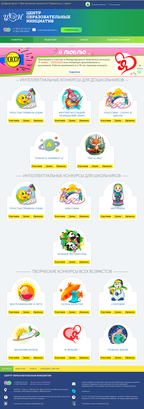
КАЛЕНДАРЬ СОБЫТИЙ (118, 40)
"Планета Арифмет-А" (49, 158)
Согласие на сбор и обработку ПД (95, 404)
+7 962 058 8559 (21, 31)
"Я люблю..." (72, 349)
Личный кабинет (99, 4)
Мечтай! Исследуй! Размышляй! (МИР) (72, 114)
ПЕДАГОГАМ (50, 40)
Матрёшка (118, 208)
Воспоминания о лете (26, 304)
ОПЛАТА (84, 40)
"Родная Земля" (117, 349)
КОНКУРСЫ (16, 40)
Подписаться (71, 30)
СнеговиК (118, 304)
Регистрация (114, 4)
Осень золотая (72, 304)
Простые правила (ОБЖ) (26, 112)
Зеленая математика (72, 254)
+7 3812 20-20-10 (21, 28)
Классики (72, 208)
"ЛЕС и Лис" (95, 158)
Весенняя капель (26, 349)
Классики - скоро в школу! (118, 114)
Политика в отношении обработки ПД (28, 404)
